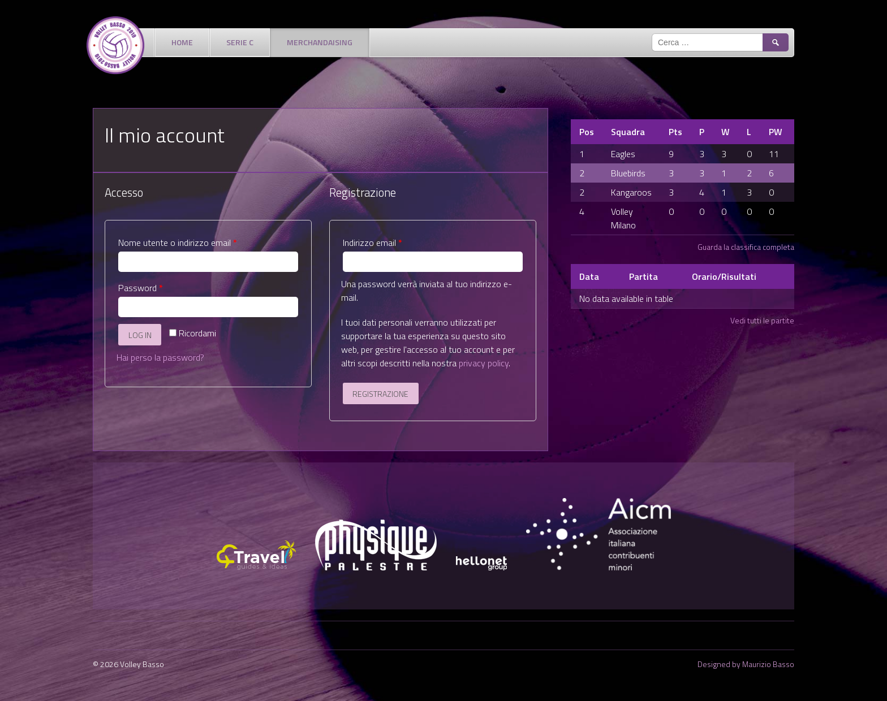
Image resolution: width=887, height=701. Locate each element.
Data (589, 276)
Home (182, 42)
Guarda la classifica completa (745, 247)
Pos (586, 132)
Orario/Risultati (724, 276)
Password (140, 288)
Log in (140, 335)
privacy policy (484, 363)
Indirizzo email (372, 242)
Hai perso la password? (160, 357)
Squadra (628, 132)
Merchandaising (319, 42)
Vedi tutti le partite (762, 320)
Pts (675, 132)
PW (775, 132)
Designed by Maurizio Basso (745, 664)
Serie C (239, 42)
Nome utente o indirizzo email (177, 242)
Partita (643, 276)
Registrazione (380, 394)
